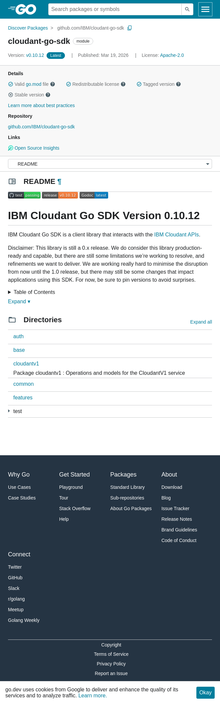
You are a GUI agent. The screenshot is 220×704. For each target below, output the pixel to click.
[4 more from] (9, 411)
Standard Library (127, 487)
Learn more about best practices (41, 105)
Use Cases (19, 487)
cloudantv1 (26, 363)
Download (171, 487)
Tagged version (158, 84)
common (23, 384)
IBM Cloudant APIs (176, 234)
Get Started (74, 474)
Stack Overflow (75, 508)
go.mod (34, 84)
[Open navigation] (205, 9)
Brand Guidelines (179, 529)
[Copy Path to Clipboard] (130, 28)
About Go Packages (131, 508)
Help (64, 519)
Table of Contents (34, 292)
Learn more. (92, 695)
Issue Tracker (175, 508)
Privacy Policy (111, 663)
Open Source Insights (33, 148)
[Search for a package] (115, 9)
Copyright (111, 644)
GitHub (15, 577)
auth (18, 336)
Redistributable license (96, 84)
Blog (166, 497)
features (23, 397)
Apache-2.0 (172, 55)
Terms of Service (111, 654)
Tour (63, 497)
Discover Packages (28, 28)
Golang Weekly (24, 620)
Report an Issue (111, 673)
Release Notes (176, 519)
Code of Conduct (178, 540)
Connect (19, 554)
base (19, 350)
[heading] (28, 9)
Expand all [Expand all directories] (201, 322)
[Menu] (110, 164)
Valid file (31, 84)
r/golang (16, 599)
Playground (71, 487)
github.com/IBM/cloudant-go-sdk (90, 28)
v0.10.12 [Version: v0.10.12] (26, 55)
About (169, 474)
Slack (13, 588)
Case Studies (22, 497)
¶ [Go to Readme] (59, 181)
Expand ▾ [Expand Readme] (19, 301)
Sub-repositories (127, 497)
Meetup (16, 609)
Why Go (19, 474)
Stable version (29, 94)
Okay (205, 692)
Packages (123, 474)
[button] (10, 84)
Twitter (15, 567)
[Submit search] (187, 9)
